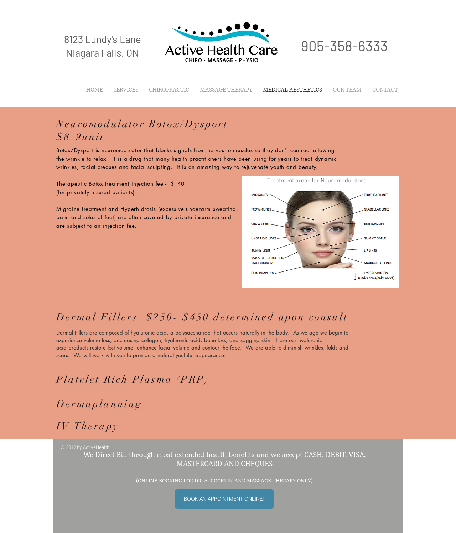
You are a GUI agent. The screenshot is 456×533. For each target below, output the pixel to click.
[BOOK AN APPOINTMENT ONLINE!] (224, 499)
